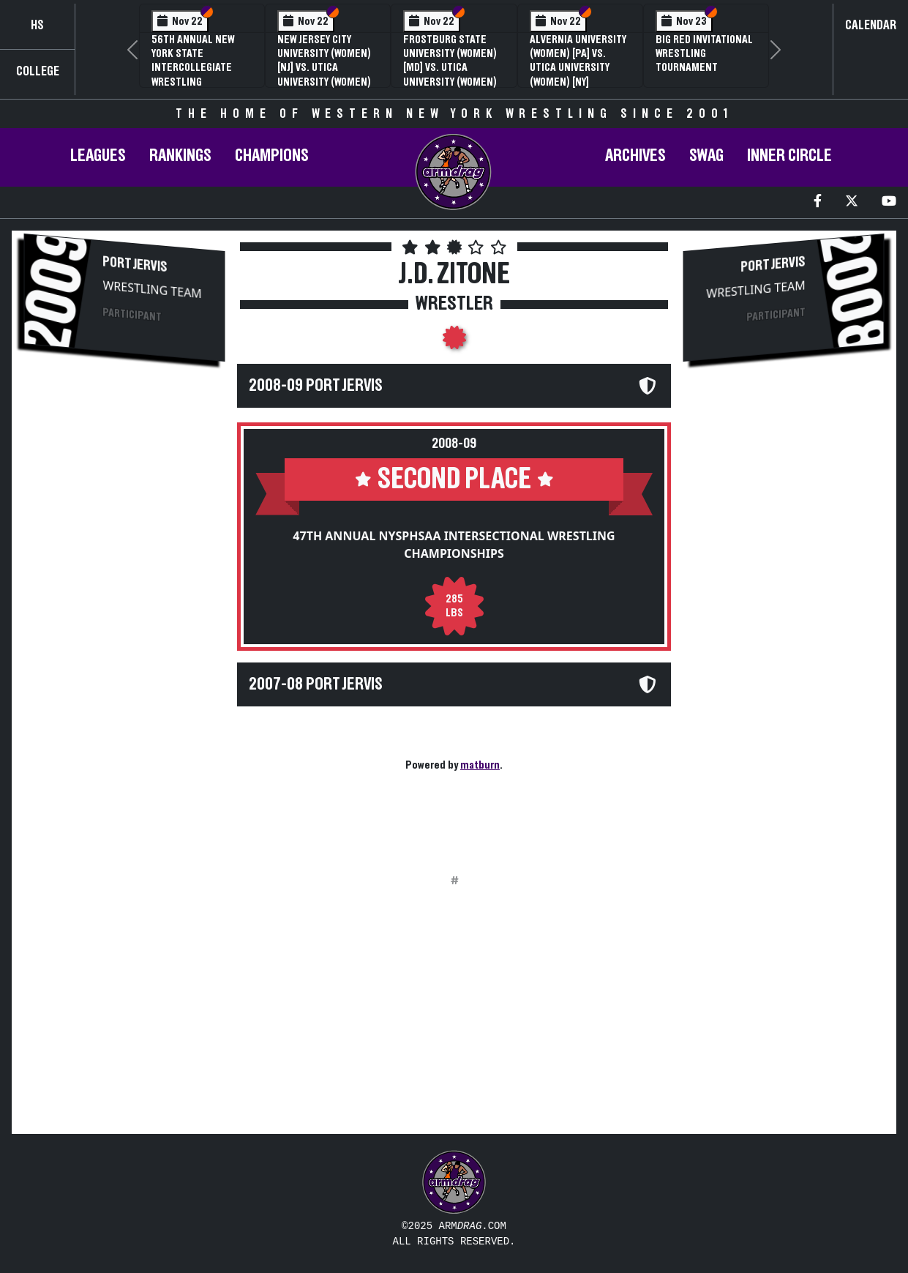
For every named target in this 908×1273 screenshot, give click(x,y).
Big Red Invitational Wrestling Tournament (704, 53)
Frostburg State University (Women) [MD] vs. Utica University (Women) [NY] (450, 68)
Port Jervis (135, 264)
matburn (480, 765)
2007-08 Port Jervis (316, 684)
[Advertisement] (124, 619)
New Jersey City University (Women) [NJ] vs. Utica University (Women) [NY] (324, 68)
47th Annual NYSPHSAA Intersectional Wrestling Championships (454, 544)
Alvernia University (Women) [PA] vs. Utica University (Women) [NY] (578, 61)
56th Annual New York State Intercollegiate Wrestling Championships (192, 68)
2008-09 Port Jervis (316, 386)
